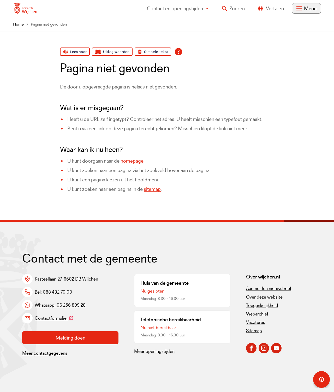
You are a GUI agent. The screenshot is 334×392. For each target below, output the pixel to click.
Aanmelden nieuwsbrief (268, 288)
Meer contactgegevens (44, 353)
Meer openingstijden (154, 351)
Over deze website (264, 297)
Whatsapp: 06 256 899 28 (60, 305)
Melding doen (70, 338)
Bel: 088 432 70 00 (53, 292)
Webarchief (257, 314)
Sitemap (254, 331)
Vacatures (255, 322)
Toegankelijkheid (262, 305)
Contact (177, 8)
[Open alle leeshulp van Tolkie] (178, 51)
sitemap (152, 189)
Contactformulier (54, 318)
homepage (132, 161)
